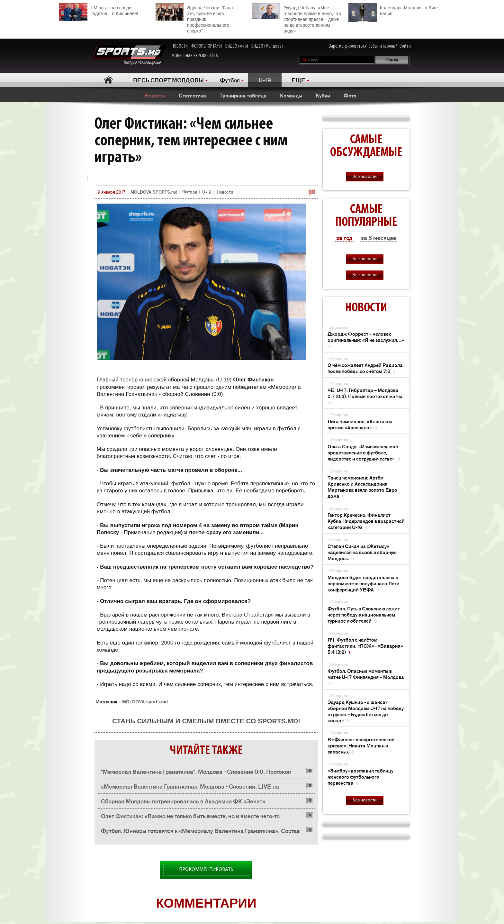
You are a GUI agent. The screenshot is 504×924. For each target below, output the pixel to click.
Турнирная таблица (243, 95)
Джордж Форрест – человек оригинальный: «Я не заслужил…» (366, 340)
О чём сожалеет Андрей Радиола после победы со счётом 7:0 (365, 368)
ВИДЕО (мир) (236, 46)
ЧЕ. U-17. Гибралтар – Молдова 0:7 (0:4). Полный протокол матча (365, 396)
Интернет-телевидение (128, 55)
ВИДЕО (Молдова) (267, 46)
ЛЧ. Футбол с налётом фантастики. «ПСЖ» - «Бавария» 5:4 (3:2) (365, 645)
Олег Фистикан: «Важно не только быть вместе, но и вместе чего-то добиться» (190, 817)
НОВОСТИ (180, 46)
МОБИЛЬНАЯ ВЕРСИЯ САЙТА (195, 56)
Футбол (230, 80)
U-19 (264, 80)
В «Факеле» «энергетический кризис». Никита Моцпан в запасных (361, 745)
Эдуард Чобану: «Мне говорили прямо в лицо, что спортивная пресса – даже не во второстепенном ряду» (296, 18)
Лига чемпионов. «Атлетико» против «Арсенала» (360, 424)
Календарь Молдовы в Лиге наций (393, 9)
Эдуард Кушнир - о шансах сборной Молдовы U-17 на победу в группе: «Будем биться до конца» (366, 711)
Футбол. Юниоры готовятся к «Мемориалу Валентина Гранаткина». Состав (200, 830)
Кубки (323, 95)
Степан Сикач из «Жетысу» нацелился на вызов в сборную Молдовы (362, 552)
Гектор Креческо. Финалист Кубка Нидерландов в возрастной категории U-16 (366, 521)
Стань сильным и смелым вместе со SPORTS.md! (206, 721)
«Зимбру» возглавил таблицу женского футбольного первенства (360, 776)
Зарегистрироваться (347, 46)
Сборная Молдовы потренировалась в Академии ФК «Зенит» (183, 801)
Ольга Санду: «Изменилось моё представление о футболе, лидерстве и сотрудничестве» (364, 452)
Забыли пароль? (383, 46)
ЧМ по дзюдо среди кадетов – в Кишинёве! (98, 9)
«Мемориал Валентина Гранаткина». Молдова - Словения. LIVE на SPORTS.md (190, 787)
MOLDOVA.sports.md (145, 701)
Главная (108, 80)
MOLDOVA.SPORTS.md (153, 192)
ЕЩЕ (298, 80)
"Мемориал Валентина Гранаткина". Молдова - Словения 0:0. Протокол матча (196, 773)
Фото (350, 95)
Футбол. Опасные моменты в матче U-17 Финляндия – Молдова (366, 677)
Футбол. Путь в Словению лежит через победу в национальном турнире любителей (364, 614)
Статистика (192, 95)
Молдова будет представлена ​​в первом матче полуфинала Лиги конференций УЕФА (364, 583)
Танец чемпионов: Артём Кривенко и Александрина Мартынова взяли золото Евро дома (362, 486)
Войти (405, 46)
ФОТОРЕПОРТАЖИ (206, 46)
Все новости (365, 176)
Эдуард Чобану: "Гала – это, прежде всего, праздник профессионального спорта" (196, 18)
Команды (291, 95)
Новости (155, 95)
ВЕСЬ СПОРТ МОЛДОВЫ (168, 80)
